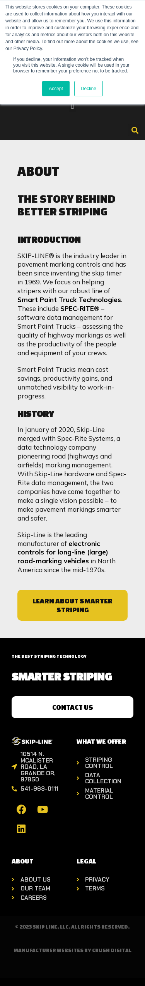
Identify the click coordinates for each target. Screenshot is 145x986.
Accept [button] (56, 88)
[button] (72, 105)
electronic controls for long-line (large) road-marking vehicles (62, 552)
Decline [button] (88, 88)
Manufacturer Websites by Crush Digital (72, 950)
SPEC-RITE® (79, 308)
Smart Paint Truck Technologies (69, 300)
